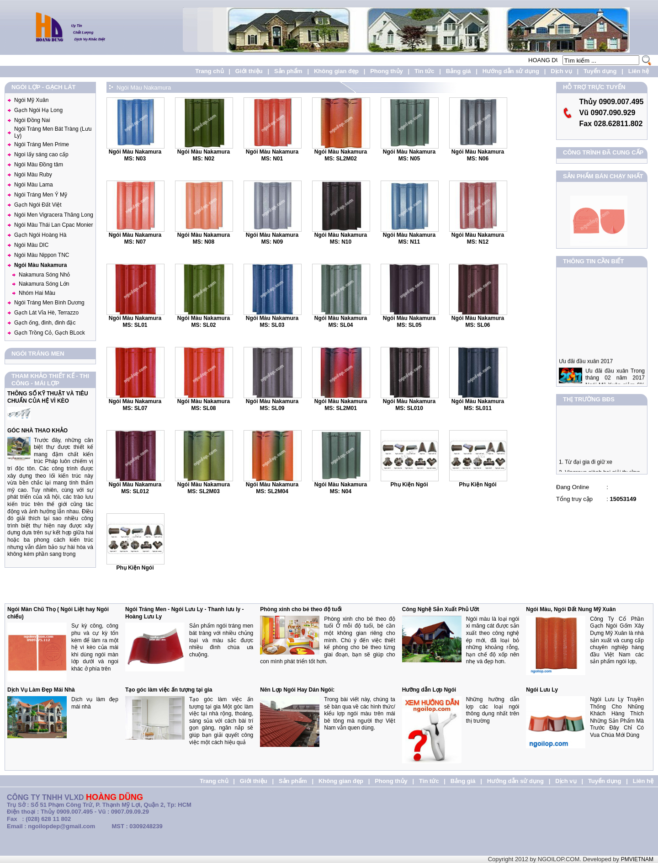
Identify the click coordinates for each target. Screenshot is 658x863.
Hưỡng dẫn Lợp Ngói (429, 690)
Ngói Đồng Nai (32, 120)
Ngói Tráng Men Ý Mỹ (40, 195)
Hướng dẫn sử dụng (511, 71)
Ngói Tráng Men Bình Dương (49, 302)
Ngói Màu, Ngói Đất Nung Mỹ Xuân (571, 609)
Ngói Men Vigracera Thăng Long (53, 215)
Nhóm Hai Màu (37, 293)
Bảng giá (458, 71)
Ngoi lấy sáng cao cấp (41, 154)
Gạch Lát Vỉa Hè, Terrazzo (46, 312)
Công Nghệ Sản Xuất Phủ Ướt (440, 609)
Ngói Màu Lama (33, 184)
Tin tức (424, 71)
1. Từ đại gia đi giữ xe (585, 467)
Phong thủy (386, 71)
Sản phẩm (288, 71)
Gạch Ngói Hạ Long (38, 110)
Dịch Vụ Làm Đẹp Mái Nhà (41, 690)
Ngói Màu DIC (31, 245)
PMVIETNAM (637, 859)
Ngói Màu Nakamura (40, 265)
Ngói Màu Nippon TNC (41, 255)
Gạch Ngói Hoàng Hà (40, 235)
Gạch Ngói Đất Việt (37, 205)
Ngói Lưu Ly (542, 690)
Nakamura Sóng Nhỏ (44, 275)
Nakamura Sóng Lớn (44, 284)
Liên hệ (638, 71)
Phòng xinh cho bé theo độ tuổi (301, 609)
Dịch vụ (561, 71)
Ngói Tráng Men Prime (41, 144)
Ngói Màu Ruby (33, 174)
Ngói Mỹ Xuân (31, 100)
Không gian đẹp (336, 71)
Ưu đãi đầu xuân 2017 (586, 372)
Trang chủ (209, 71)
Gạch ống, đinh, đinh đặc (44, 323)
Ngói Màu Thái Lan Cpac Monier (53, 225)
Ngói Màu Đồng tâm (38, 164)
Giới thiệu (249, 71)
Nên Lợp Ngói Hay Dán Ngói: (297, 690)
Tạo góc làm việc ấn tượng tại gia (168, 690)
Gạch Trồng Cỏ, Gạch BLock (49, 333)
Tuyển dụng (600, 71)
